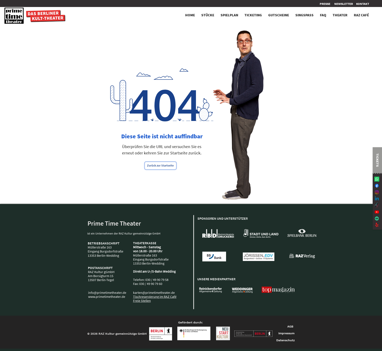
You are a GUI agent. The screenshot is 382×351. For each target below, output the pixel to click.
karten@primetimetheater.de (154, 292)
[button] (362, 4)
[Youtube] (376, 211)
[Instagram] (376, 192)
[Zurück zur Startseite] (160, 165)
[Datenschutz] (285, 340)
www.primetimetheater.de (106, 296)
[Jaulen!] (376, 225)
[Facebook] (376, 185)
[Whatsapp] (376, 179)
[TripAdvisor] (376, 218)
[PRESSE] (325, 4)
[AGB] (290, 326)
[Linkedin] (376, 198)
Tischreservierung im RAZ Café (154, 296)
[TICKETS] (377, 160)
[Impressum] (286, 333)
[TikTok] (376, 205)
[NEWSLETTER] (343, 4)
